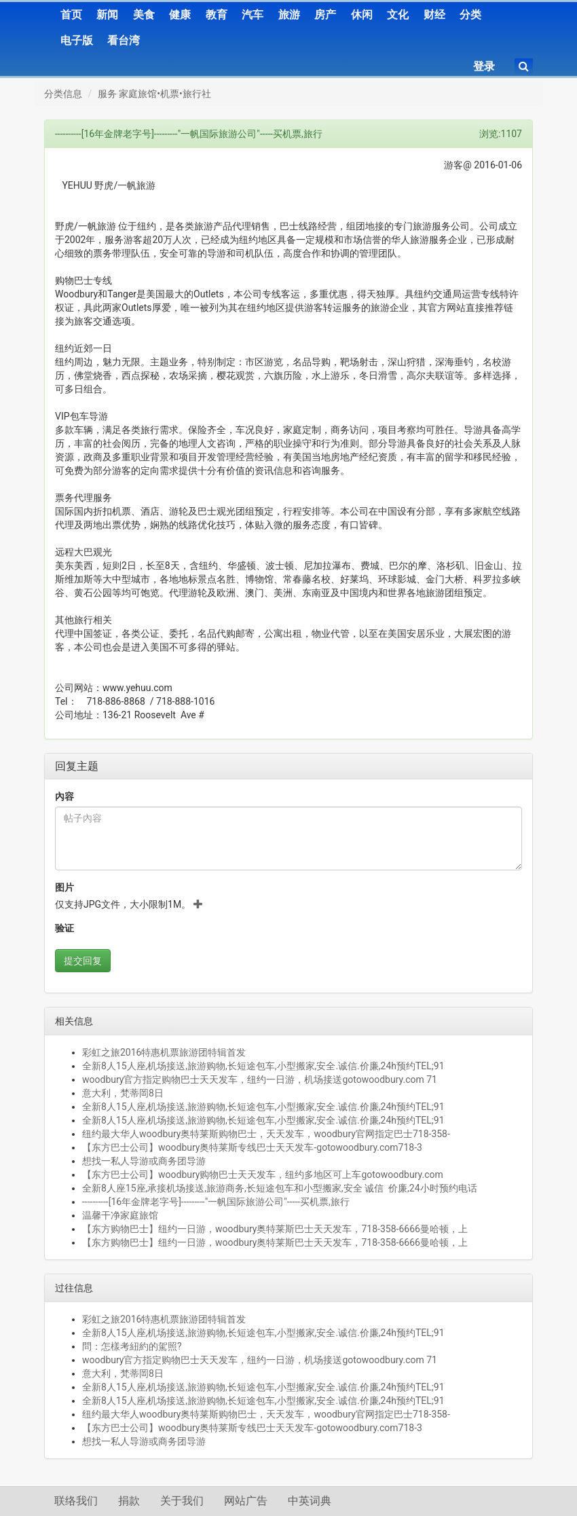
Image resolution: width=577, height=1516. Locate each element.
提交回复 (83, 960)
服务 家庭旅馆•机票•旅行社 (154, 93)
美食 (144, 14)
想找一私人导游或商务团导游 (144, 1161)
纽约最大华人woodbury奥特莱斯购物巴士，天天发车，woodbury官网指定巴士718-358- (266, 1133)
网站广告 (245, 1500)
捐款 (129, 1500)
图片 (64, 887)
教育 (216, 14)
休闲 (362, 14)
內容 (64, 796)
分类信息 (63, 93)
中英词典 (309, 1500)
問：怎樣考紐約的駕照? (132, 1346)
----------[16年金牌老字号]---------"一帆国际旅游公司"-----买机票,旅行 (216, 1201)
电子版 (76, 40)
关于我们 (182, 1500)
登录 (484, 66)
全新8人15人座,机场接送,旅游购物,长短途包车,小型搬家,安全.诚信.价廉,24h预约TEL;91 (263, 1065)
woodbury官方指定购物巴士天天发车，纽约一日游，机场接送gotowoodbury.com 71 (259, 1079)
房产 (325, 14)
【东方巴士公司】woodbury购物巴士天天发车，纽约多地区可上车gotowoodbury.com (262, 1174)
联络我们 (76, 1500)
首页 (71, 14)
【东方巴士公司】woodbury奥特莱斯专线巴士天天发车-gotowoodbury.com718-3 (252, 1147)
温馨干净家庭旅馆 (120, 1215)
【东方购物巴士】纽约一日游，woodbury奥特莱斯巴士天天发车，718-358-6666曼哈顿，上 (275, 1228)
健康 (180, 14)
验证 (64, 928)
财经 (434, 14)
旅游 (289, 14)
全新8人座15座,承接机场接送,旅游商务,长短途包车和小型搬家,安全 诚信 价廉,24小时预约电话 (279, 1188)
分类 (470, 14)
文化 (398, 14)
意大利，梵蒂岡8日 (123, 1093)
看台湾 (123, 40)
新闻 (107, 14)
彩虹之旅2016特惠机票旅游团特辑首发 (164, 1052)
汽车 (252, 14)
